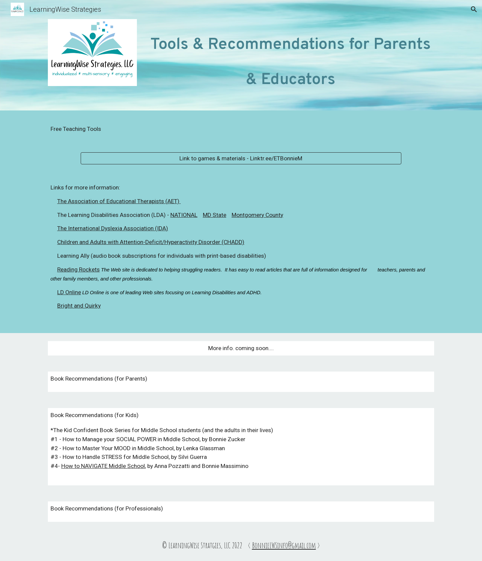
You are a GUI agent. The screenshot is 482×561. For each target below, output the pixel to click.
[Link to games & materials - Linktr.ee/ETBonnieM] (241, 158)
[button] (474, 9)
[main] (290, 57)
